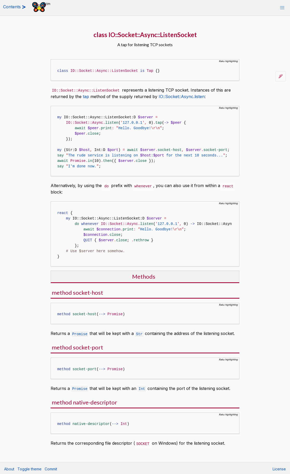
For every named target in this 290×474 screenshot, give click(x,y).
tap (86, 96)
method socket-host (77, 292)
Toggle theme (29, 467)
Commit (51, 467)
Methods (143, 275)
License (279, 467)
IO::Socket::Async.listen (182, 96)
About (9, 467)
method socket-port (77, 346)
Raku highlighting (228, 61)
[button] (282, 8)
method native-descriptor (84, 401)
